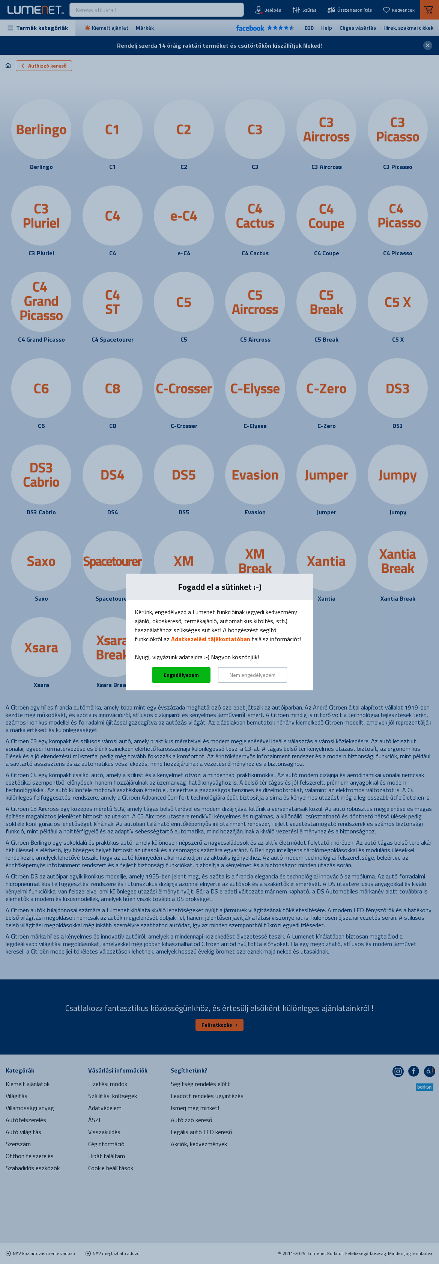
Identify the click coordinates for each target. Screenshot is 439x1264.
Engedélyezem (181, 675)
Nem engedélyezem (252, 675)
